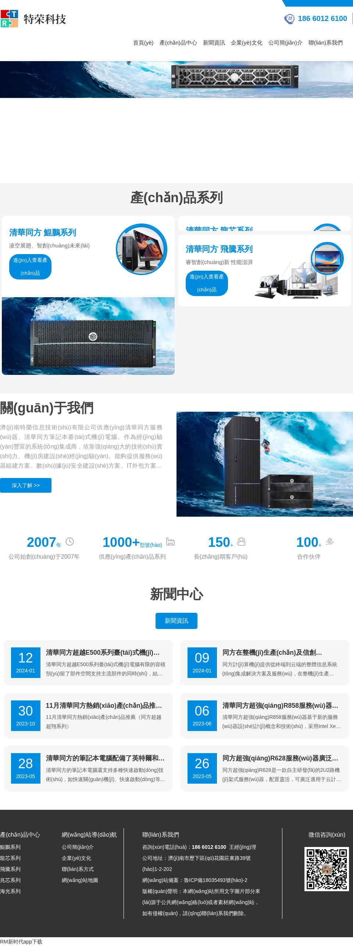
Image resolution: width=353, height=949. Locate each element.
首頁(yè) (143, 42)
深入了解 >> (26, 487)
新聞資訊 (214, 42)
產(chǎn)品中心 (178, 42)
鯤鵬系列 (10, 850)
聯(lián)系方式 (78, 872)
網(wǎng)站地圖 (80, 883)
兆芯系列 (10, 883)
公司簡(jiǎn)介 (285, 42)
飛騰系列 (10, 872)
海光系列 (10, 894)
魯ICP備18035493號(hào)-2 (215, 883)
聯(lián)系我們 (326, 42)
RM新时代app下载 (21, 945)
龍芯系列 (10, 861)
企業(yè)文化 (247, 42)
